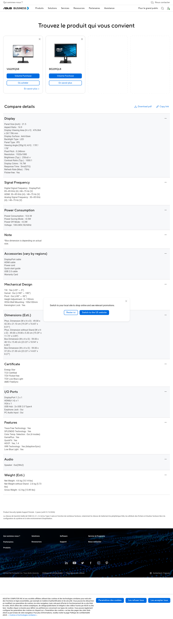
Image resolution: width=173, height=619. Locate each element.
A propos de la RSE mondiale (14, 545)
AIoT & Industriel (38, 573)
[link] (23, 83)
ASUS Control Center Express (99, 571)
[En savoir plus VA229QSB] (32, 89)
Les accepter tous (159, 600)
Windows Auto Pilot (95, 575)
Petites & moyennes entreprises (72, 541)
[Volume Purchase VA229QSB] (23, 75)
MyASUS (91, 563)
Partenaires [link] (94, 8)
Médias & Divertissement (69, 571)
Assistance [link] (109, 8)
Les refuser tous (136, 600)
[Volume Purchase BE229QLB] (65, 75)
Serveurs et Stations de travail (43, 561)
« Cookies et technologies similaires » (22, 615)
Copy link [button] (162, 106)
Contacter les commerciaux (155, 545)
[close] (126, 301)
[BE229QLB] (65, 68)
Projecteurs (36, 557)
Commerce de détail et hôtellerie (72, 553)
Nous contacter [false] (160, 2)
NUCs (34, 549)
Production (64, 561)
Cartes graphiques (38, 569)
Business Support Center (126, 541)
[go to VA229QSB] (23, 53)
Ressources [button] (79, 8)
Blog (90, 549)
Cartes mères (37, 565)
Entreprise (64, 545)
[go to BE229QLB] (65, 53)
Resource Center (94, 541)
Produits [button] (39, 8)
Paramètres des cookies (109, 600)
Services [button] (65, 8)
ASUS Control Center (96, 567)
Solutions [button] (52, 8)
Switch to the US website (94, 312)
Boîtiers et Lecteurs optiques (42, 581)
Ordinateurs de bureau (40, 545)
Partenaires (8, 550)
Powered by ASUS (123, 559)
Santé (62, 557)
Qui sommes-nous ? (13, 2)
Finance (63, 575)
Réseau (34, 577)
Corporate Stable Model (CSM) (128, 555)
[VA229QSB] (23, 68)
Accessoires (36, 589)
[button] (162, 8)
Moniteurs (35, 553)
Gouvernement (65, 579)
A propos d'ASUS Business (13, 541)
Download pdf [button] (143, 106)
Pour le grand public (148, 8)
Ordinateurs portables (40, 541)
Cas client (92, 545)
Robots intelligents (39, 585)
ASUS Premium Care (124, 551)
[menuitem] (39, 8)
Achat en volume (151, 541)
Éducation (63, 549)
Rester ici (71, 312)
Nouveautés (92, 553)
